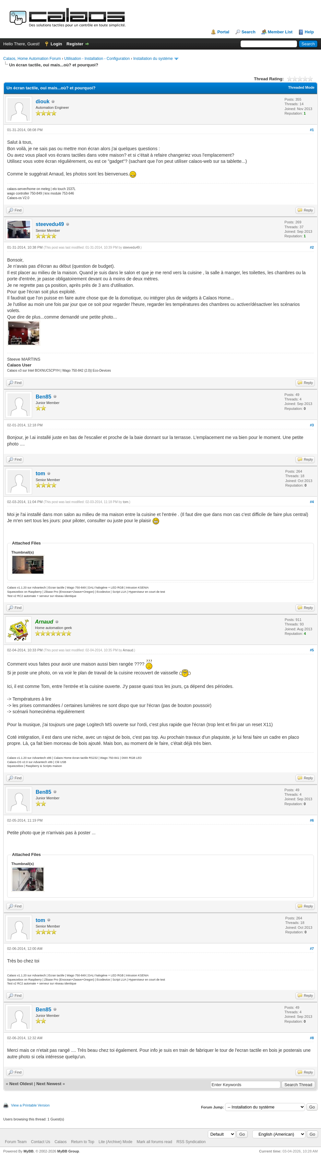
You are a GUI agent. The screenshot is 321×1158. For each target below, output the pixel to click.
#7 (312, 948)
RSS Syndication (191, 1142)
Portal (223, 31)
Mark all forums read (154, 1142)
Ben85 (43, 396)
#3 (312, 425)
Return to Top (82, 1142)
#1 (312, 130)
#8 (312, 1038)
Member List (280, 31)
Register (74, 43)
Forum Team (16, 1142)
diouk (43, 101)
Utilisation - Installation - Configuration (97, 58)
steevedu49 (50, 224)
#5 (312, 650)
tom (40, 473)
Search (249, 31)
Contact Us (40, 1142)
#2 (312, 247)
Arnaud (128, 650)
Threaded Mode (301, 87)
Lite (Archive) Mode (115, 1142)
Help (309, 31)
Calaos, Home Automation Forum (32, 58)
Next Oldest (21, 1083)
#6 (312, 820)
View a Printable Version (30, 1105)
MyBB (28, 1151)
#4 (312, 502)
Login (56, 43)
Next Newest (48, 1083)
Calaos (60, 1142)
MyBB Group (68, 1151)
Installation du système (153, 58)
